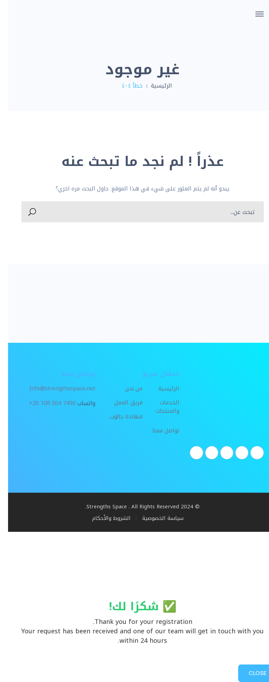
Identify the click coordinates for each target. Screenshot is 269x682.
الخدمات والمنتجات (159, 407)
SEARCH (26, 212)
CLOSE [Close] (249, 673)
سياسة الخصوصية (154, 518)
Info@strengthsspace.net (54, 388)
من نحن (125, 389)
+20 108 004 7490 (44, 403)
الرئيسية (153, 86)
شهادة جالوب (118, 417)
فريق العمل (120, 403)
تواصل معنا (157, 431)
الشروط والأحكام (103, 518)
